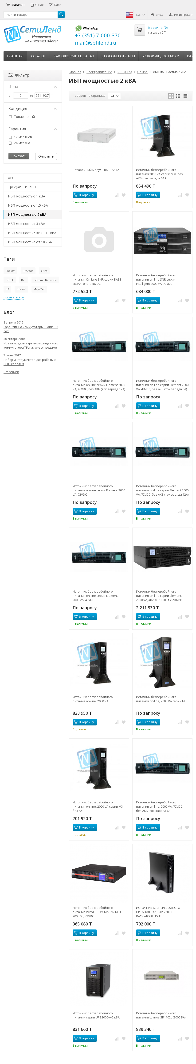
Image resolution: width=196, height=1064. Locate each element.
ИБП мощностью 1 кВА (26, 196)
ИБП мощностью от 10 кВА (30, 242)
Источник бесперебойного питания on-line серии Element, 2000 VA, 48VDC (95, 595)
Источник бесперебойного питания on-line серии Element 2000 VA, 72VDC (99, 490)
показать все (14, 297)
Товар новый (22, 116)
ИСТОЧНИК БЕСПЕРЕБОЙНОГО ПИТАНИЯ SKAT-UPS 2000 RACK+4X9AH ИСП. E (158, 912)
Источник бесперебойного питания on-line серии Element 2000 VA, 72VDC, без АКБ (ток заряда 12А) (162, 490)
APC (11, 178)
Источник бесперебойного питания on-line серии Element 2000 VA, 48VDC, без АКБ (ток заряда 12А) (99, 384)
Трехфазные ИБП (22, 187)
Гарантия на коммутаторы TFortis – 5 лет (31, 329)
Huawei (21, 289)
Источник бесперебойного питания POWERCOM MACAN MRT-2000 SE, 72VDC (97, 912)
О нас (36, 5)
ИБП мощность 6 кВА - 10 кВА (32, 233)
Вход (157, 14)
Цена (32, 86)
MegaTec (39, 289)
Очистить (46, 156)
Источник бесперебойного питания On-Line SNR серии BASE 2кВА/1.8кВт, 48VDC (97, 279)
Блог (55, 5)
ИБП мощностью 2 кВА (27, 214)
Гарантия (32, 129)
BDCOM (10, 271)
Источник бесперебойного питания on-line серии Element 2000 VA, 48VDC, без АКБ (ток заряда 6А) (162, 384)
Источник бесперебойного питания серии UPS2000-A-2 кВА (96, 1015)
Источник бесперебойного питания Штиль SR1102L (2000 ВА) (160, 1015)
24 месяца (19, 143)
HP (7, 289)
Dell (23, 280)
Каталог (38, 56)
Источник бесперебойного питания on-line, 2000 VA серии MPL (162, 699)
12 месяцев (20, 137)
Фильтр (18, 75)
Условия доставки (160, 56)
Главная (15, 56)
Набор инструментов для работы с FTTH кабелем (30, 362)
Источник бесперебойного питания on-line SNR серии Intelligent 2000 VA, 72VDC (156, 279)
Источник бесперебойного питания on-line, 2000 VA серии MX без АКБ (98, 806)
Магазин (15, 5)
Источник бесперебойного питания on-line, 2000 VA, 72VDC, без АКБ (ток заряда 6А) (159, 806)
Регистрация (181, 14)
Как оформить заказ (74, 56)
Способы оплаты (118, 56)
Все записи (11, 372)
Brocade (28, 271)
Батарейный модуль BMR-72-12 (96, 170)
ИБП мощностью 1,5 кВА (28, 205)
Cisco (44, 271)
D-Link (10, 280)
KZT (140, 14)
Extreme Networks (45, 280)
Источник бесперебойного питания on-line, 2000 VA (93, 699)
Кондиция (32, 108)
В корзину (84, 195)
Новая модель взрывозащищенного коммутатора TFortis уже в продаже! (31, 345)
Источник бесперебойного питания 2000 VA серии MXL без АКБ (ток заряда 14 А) (159, 174)
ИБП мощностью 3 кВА (26, 223)
